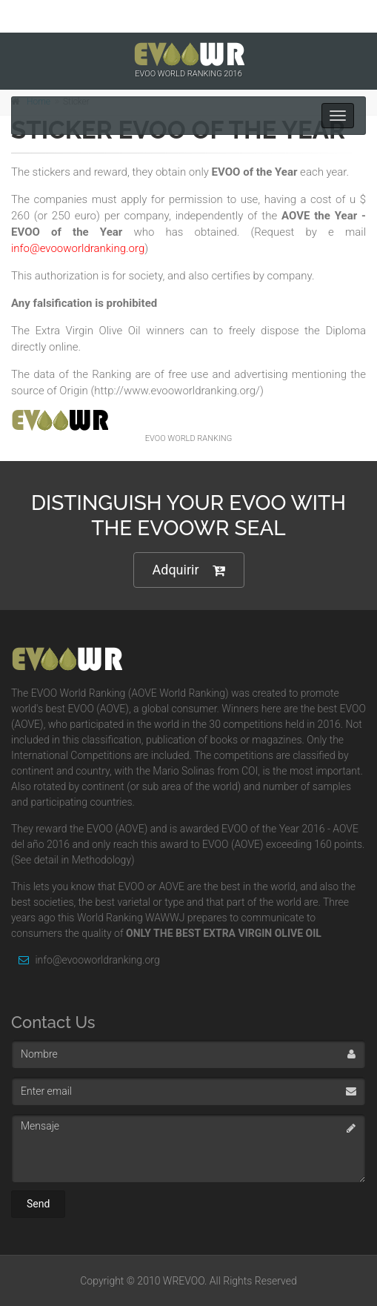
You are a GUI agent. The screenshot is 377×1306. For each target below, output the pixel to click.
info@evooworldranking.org (85, 960)
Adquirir (189, 570)
